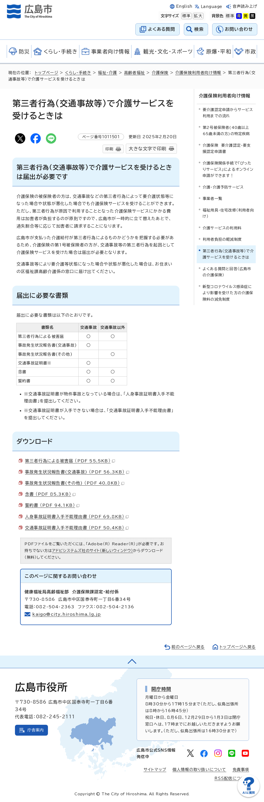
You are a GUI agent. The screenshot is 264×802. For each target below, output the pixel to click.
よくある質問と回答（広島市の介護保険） (227, 272)
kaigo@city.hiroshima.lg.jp (66, 614)
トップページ (46, 73)
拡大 (197, 16)
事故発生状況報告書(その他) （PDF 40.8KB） (74, 483)
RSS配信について (231, 778)
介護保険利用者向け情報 (198, 73)
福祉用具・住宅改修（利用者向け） (228, 213)
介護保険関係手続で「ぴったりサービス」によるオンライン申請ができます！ (228, 169)
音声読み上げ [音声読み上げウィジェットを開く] (245, 6)
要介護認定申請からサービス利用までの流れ (228, 113)
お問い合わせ (239, 29)
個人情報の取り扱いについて (199, 770)
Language (211, 7)
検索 (199, 29)
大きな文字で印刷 (147, 148)
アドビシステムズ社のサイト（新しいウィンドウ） (92, 550)
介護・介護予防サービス (223, 187)
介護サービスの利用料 (222, 228)
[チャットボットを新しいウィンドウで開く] (248, 796)
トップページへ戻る (238, 647)
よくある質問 (161, 29)
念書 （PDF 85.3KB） (50, 494)
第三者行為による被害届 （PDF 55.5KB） (70, 461)
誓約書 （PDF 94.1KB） (52, 505)
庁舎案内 (35, 730)
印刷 (109, 149)
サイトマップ (155, 770)
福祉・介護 (107, 73)
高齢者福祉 (134, 73)
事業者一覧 (212, 198)
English (184, 6)
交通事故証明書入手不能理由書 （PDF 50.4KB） (77, 528)
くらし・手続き (78, 73)
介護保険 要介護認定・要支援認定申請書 (227, 148)
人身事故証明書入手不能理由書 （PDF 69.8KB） (77, 517)
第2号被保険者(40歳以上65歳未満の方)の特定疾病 (226, 131)
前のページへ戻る (188, 647)
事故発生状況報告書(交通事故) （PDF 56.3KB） (77, 472)
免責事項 (241, 770)
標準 (186, 16)
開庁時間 (161, 689)
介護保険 (160, 73)
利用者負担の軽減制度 (222, 239)
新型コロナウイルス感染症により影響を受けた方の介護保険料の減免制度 (228, 293)
